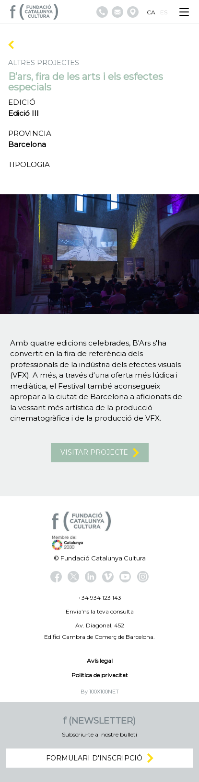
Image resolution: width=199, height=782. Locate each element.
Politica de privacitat (99, 675)
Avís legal (100, 660)
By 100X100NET (100, 691)
